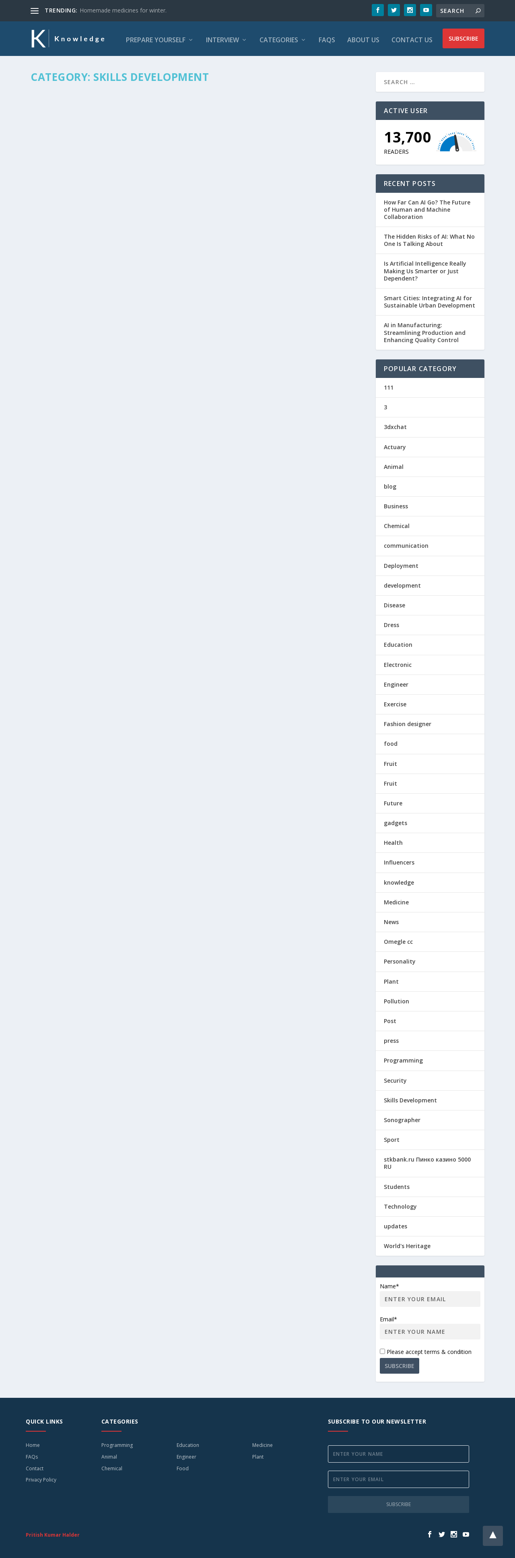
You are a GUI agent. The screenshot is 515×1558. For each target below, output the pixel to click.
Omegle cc (398, 939)
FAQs (327, 38)
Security (395, 1078)
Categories (279, 38)
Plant (391, 979)
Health (393, 840)
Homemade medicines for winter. (123, 10)
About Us (363, 38)
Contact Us (412, 38)
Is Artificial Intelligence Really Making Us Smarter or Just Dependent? (425, 269)
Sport (392, 1137)
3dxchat (395, 424)
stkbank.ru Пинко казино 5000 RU (427, 1160)
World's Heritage (407, 1243)
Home (33, 1442)
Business (396, 504)
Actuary (395, 444)
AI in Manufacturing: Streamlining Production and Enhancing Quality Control (425, 330)
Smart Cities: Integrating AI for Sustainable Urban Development (429, 299)
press (391, 1038)
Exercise (395, 702)
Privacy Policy (41, 1477)
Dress (391, 622)
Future (393, 801)
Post (390, 1018)
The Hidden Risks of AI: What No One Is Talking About (429, 237)
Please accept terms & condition (426, 1349)
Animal (394, 464)
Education (398, 642)
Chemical (397, 523)
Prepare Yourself (155, 38)
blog (390, 484)
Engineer (396, 682)
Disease (394, 603)
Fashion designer (407, 721)
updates (395, 1224)
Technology (400, 1204)
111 (388, 385)
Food (183, 1466)
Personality (400, 959)
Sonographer (402, 1117)
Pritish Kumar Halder (53, 1532)
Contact (34, 1466)
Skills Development (410, 1098)
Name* (430, 1292)
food (391, 741)
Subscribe (463, 37)
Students (397, 1184)
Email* (430, 1325)
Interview (222, 38)
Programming (403, 1058)
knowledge (399, 880)
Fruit (390, 761)
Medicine (396, 900)
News (391, 919)
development (402, 583)
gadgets (395, 820)
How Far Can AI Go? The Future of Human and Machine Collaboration (427, 207)
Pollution (396, 999)
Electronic (398, 662)
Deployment (401, 563)
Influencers (399, 860)
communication (406, 543)
